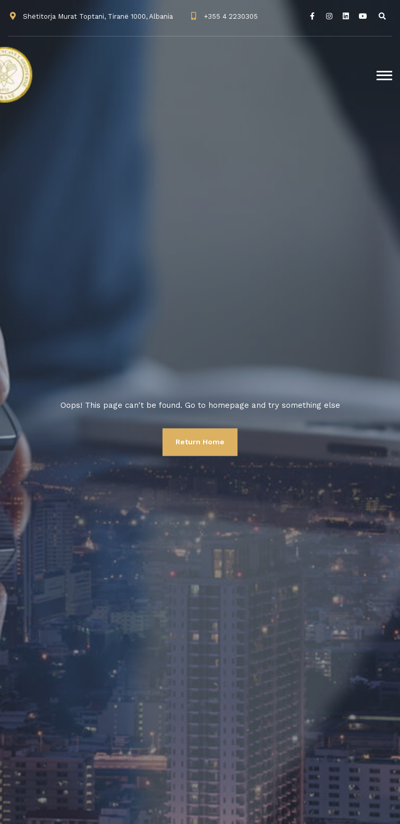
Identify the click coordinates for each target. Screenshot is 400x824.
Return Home (200, 442)
